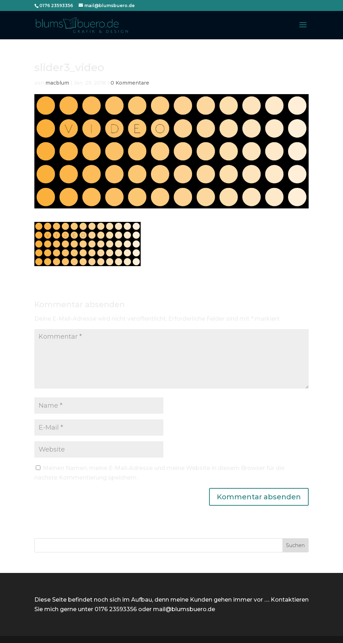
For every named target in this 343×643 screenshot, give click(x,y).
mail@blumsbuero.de (184, 609)
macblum (57, 83)
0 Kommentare (130, 83)
